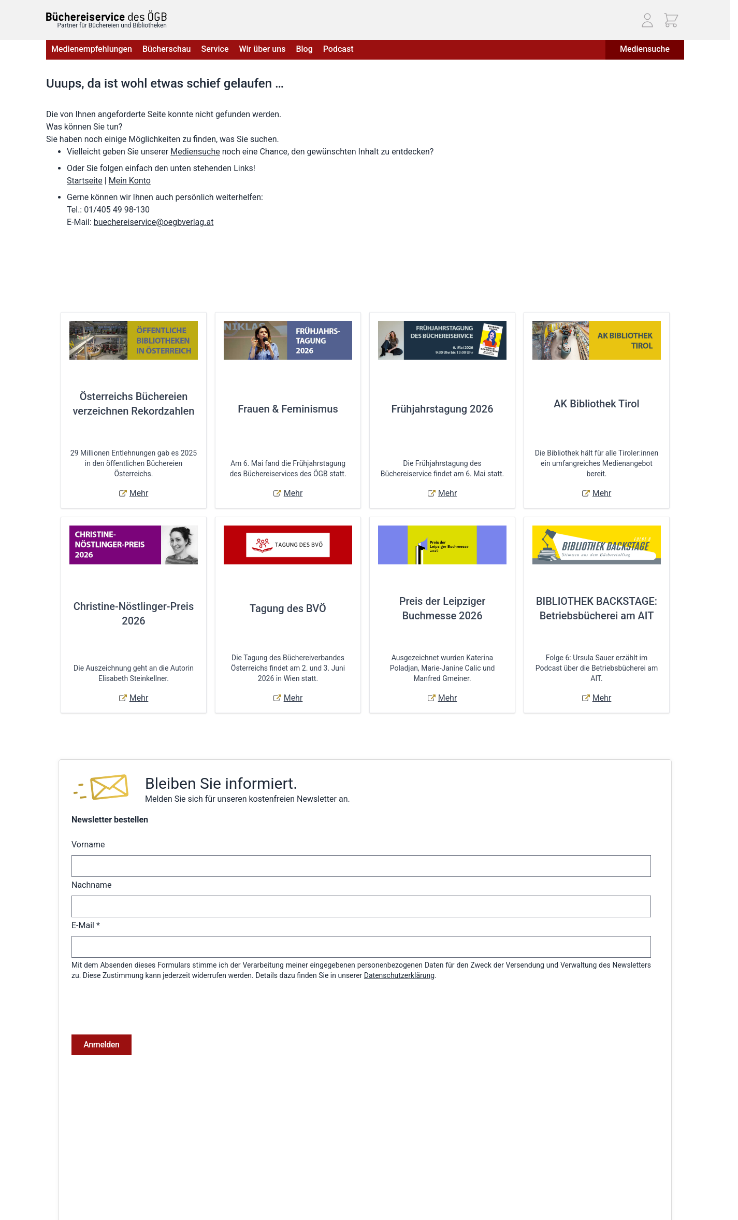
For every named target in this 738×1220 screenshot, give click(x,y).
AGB (53, 1132)
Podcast (338, 49)
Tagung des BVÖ (288, 608)
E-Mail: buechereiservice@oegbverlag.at (613, 1175)
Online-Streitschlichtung (84, 1190)
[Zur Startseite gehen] (106, 15)
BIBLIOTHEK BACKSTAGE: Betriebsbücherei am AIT (596, 608)
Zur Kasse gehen (329, 1190)
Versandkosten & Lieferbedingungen (212, 1132)
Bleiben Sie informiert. (221, 783)
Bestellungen (323, 1147)
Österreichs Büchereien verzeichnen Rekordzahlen (134, 403)
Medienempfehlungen (91, 49)
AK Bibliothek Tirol (596, 404)
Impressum (64, 1147)
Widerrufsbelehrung (77, 1176)
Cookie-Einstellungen (79, 1205)
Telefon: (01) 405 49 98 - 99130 (599, 1163)
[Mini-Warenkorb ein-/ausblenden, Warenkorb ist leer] (671, 20)
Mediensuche (645, 49)
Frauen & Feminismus (288, 409)
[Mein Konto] (647, 20)
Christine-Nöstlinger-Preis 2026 (134, 613)
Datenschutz (66, 1161)
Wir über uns (262, 49)
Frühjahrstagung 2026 (442, 409)
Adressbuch (321, 1161)
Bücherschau (166, 49)
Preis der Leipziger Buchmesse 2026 (442, 608)
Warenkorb (319, 1176)
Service (214, 49)
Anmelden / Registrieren (341, 1132)
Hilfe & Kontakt (178, 1147)
